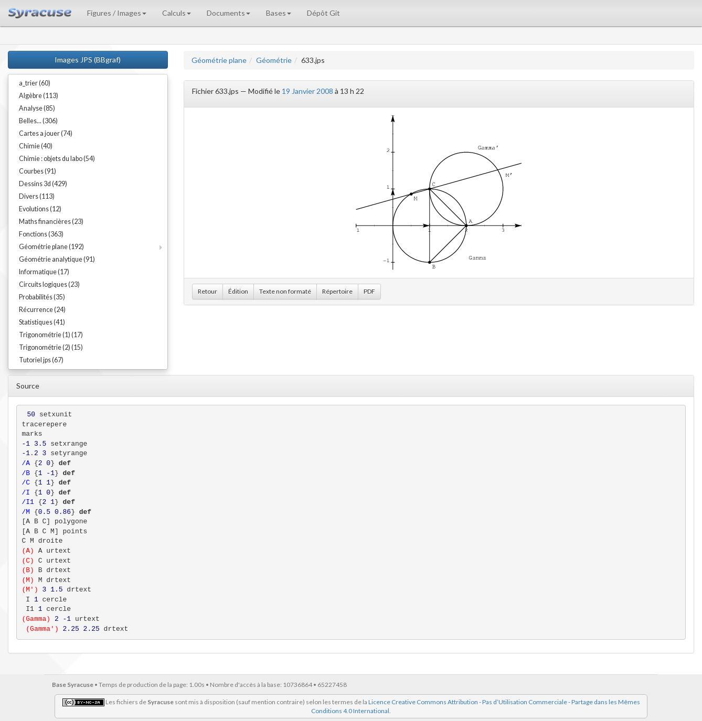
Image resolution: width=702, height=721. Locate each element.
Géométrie (274, 60)
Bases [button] (278, 12)
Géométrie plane (219, 60)
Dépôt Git (323, 12)
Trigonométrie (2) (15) (51, 347)
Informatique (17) (44, 272)
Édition (238, 291)
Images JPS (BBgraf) (88, 59)
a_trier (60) (34, 83)
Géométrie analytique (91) (57, 259)
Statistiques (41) (42, 322)
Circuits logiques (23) (49, 284)
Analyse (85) (37, 108)
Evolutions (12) (40, 209)
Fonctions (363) (41, 234)
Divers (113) (37, 196)
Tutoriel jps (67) (41, 360)
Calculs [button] (176, 12)
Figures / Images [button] (116, 12)
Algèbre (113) (38, 96)
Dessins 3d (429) (43, 184)
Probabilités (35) (42, 297)
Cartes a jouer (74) (45, 133)
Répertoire (337, 291)
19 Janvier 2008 (307, 91)
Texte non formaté (285, 291)
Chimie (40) (35, 146)
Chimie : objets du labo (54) (57, 159)
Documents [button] (228, 12)
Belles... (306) (38, 121)
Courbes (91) (37, 171)
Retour (207, 291)
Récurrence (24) (42, 310)
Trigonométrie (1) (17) (51, 335)
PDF (369, 291)
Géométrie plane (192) (51, 247)
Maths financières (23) (51, 221)
